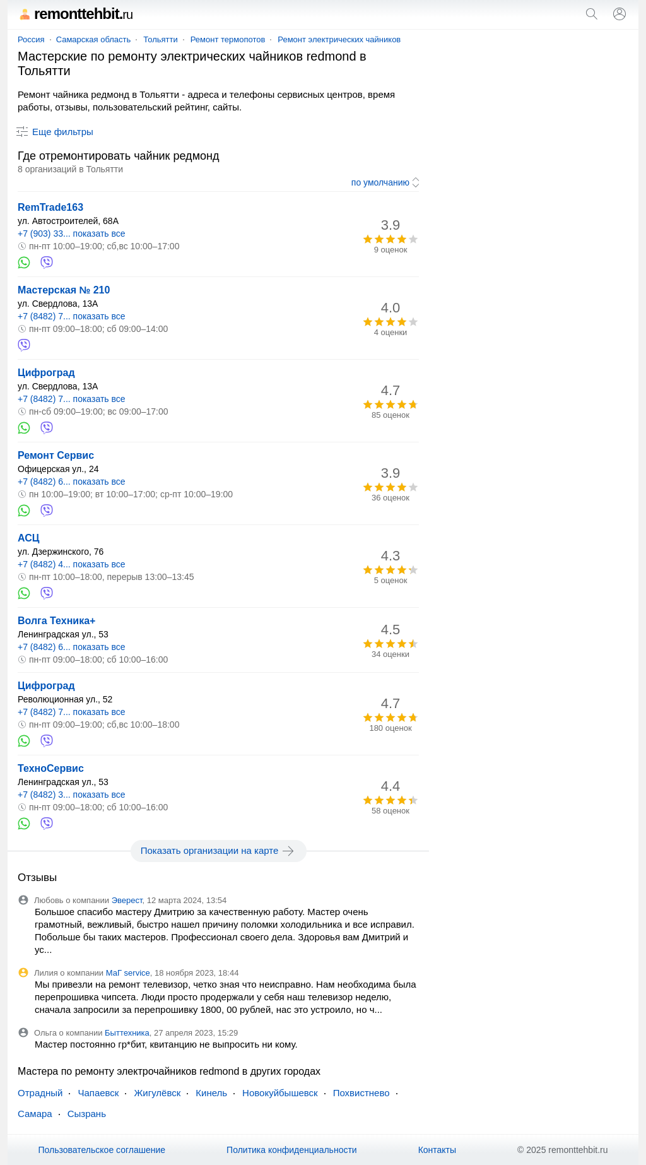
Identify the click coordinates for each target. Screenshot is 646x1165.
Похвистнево (361, 1092)
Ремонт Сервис (56, 455)
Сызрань (87, 1113)
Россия (31, 39)
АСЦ (28, 538)
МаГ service (128, 973)
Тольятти (160, 39)
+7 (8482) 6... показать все (72, 481)
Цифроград (46, 372)
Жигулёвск (157, 1092)
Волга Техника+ (56, 620)
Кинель (211, 1092)
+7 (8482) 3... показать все (72, 794)
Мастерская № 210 (64, 290)
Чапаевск (98, 1092)
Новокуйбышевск (280, 1092)
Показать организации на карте (219, 850)
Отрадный (40, 1092)
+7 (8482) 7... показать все (72, 316)
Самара (35, 1113)
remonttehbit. (75, 13)
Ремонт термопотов (228, 39)
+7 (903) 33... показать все (72, 233)
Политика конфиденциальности (291, 1150)
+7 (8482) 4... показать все (72, 564)
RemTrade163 (50, 207)
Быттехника (127, 1033)
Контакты (437, 1150)
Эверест (127, 900)
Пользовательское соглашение (101, 1150)
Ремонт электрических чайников (339, 39)
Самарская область (93, 39)
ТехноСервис (51, 768)
